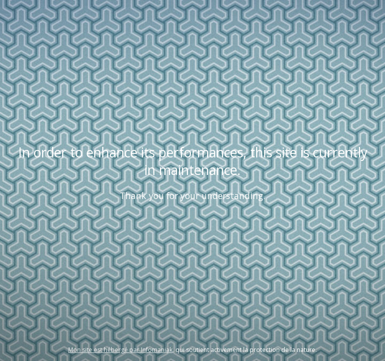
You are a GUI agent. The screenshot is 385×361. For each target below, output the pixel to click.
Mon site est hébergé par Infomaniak (120, 349)
